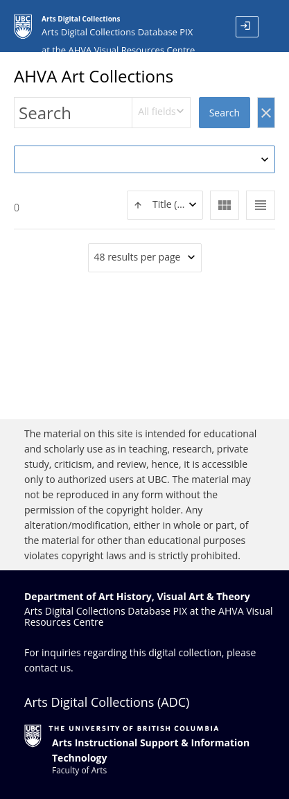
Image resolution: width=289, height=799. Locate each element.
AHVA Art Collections (93, 75)
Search (224, 112)
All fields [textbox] (156, 111)
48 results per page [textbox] (137, 256)
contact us (47, 667)
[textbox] (165, 204)
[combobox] (161, 112)
